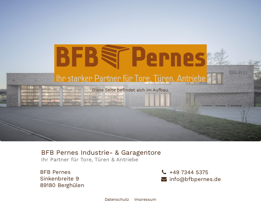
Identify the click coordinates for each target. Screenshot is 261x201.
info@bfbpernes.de (195, 179)
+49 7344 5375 (188, 172)
